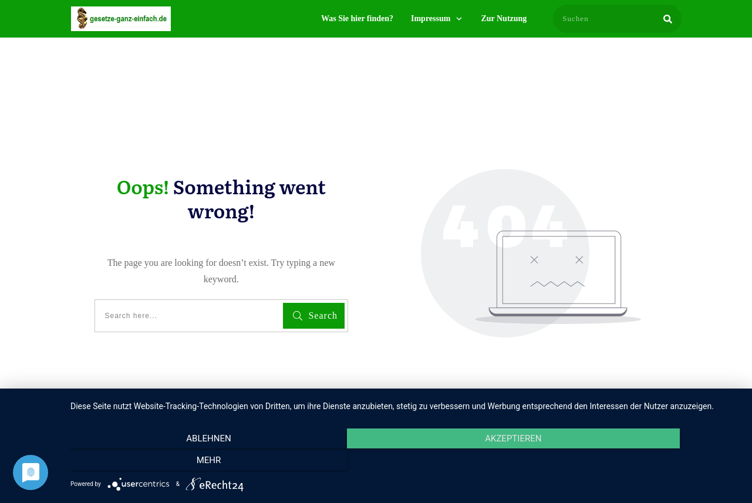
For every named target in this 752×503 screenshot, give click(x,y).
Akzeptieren (405, 462)
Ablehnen (171, 462)
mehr (640, 462)
